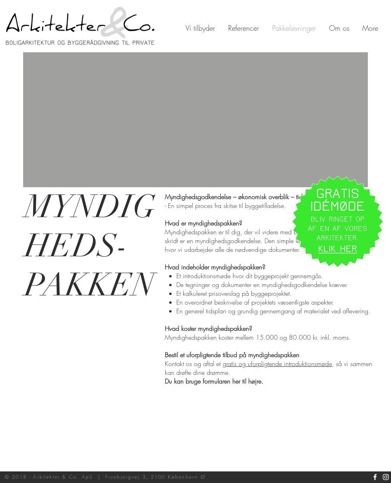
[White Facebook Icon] (375, 477)
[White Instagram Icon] (386, 477)
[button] (337, 221)
